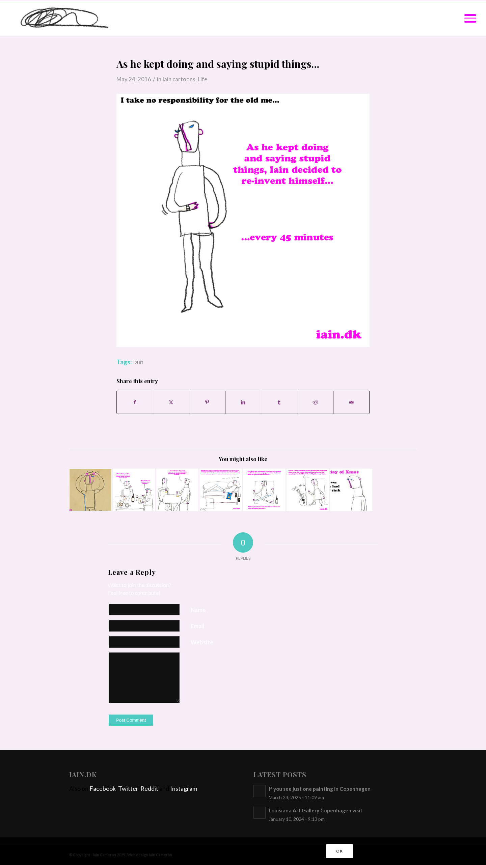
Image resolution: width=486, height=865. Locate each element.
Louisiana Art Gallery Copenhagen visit (315, 810)
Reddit (149, 788)
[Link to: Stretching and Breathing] (264, 490)
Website (202, 642)
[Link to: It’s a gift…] (308, 490)
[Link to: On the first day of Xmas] (351, 490)
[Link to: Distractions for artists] (220, 490)
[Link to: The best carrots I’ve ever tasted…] (134, 490)
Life (202, 79)
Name (198, 610)
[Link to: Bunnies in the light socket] (90, 490)
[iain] (59, 18)
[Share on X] (171, 402)
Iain (138, 362)
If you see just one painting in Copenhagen (320, 789)
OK (339, 851)
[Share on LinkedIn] (243, 402)
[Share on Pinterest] (207, 402)
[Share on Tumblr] (279, 402)
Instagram (183, 788)
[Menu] (468, 18)
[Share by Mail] (351, 402)
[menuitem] (468, 18)
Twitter (128, 788)
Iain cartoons (178, 79)
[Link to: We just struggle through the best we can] (177, 490)
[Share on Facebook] (135, 402)
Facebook (102, 788)
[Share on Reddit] (315, 402)
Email (197, 626)
